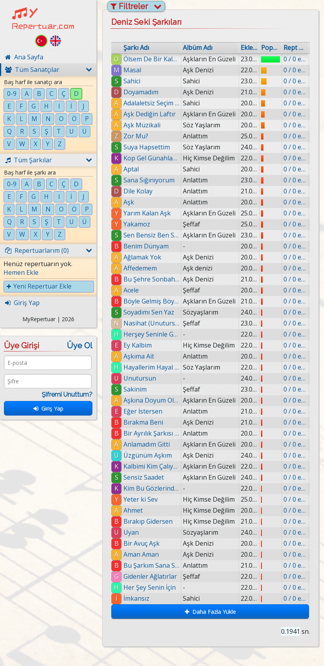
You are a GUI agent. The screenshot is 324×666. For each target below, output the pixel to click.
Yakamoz (136, 224)
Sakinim (135, 389)
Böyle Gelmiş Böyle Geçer (151, 301)
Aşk (128, 202)
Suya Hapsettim (146, 147)
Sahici (131, 81)
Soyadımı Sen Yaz (148, 312)
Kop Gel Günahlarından (151, 158)
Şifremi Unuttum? (67, 394)
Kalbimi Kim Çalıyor (153, 466)
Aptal (131, 169)
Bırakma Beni (144, 422)
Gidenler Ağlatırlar (159, 576)
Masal (132, 70)
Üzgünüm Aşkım (149, 455)
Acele (131, 290)
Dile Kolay (138, 191)
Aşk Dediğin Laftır (149, 114)
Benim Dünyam (146, 246)
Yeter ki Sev (144, 499)
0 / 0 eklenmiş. (295, 59)
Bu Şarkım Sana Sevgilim (158, 565)
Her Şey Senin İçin (160, 587)
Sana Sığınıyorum (149, 180)
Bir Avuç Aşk (148, 543)
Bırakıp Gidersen (153, 521)
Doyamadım (140, 92)
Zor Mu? (135, 136)
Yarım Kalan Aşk (147, 213)
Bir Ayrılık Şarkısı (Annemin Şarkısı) (152, 433)
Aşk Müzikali (141, 125)
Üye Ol (79, 345)
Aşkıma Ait (138, 356)
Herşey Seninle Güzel (151, 334)
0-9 (12, 93)
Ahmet (137, 510)
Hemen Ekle (21, 272)
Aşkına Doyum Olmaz (151, 400)
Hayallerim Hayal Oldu (151, 367)
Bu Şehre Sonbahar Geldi (151, 279)
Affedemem (140, 268)
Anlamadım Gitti (148, 444)
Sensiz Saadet (147, 477)
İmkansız (147, 598)
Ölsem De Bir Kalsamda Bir (151, 59)
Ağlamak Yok (142, 257)
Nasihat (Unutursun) (151, 323)
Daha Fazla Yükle (210, 611)
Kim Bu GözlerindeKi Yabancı (154, 488)
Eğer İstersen (143, 411)
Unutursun (139, 378)
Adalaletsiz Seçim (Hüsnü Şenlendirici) (151, 103)
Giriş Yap (48, 408)
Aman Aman (148, 554)
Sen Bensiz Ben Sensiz (151, 235)
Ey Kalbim (137, 345)
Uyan (137, 532)
